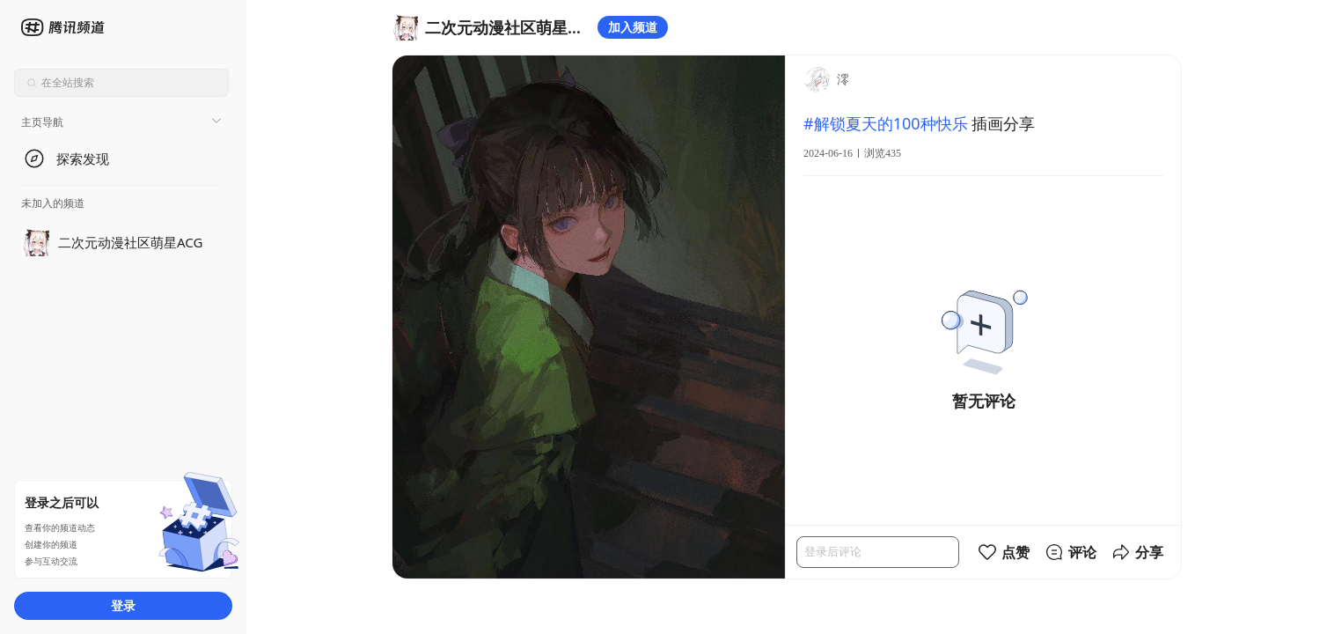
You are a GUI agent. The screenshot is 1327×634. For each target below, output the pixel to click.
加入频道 (632, 26)
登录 (123, 605)
